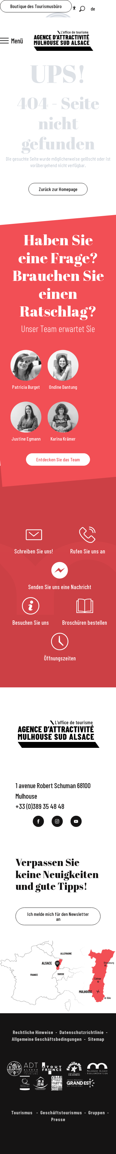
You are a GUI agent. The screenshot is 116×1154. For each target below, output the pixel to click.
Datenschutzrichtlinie (81, 1032)
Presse (58, 1119)
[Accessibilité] (74, 8)
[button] (82, 8)
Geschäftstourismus (61, 1112)
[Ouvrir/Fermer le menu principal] (11, 40)
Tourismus (22, 1112)
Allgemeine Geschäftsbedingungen (47, 1039)
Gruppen (96, 1112)
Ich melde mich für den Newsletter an (58, 916)
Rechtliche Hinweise (33, 1032)
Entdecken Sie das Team (58, 459)
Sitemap (96, 1039)
